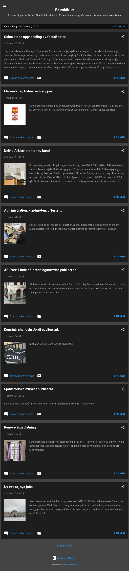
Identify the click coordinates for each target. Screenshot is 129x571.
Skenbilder (64, 9)
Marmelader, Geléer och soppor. (28, 91)
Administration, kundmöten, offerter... (33, 210)
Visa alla (118, 26)
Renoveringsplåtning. (20, 427)
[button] (123, 37)
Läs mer (119, 77)
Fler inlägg (64, 545)
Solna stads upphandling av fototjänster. (35, 37)
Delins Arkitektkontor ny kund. (27, 151)
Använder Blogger (64, 558)
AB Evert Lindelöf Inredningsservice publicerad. (40, 270)
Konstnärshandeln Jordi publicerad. (31, 330)
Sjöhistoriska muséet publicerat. (29, 389)
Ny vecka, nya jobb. (18, 487)
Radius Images (71, 564)
